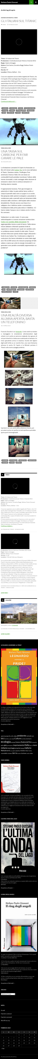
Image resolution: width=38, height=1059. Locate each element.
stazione (5, 462)
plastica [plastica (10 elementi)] (18, 750)
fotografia (13, 460)
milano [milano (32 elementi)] (4, 748)
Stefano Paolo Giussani (9, 2)
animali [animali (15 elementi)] (29, 736)
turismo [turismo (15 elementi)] (23, 753)
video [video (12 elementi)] (31, 753)
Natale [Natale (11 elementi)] (22, 748)
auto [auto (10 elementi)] (32, 736)
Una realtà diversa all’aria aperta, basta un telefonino (18, 318)
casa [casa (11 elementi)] (13, 738)
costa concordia (30, 108)
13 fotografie (15, 625)
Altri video (5, 593)
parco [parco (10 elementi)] (14, 750)
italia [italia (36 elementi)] (26, 745)
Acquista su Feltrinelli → (8, 724)
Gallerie (8, 600)
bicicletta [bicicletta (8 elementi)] (7, 738)
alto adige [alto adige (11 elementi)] (14, 736)
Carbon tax (6, 287)
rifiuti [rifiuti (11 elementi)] (26, 750)
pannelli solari (7, 291)
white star (26, 112)
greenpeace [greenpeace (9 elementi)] (10, 745)
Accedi (3, 1010)
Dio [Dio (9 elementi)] (22, 738)
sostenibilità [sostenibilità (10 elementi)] (4, 753)
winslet (19, 462)
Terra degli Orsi (6, 148)
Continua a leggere (7, 526)
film (4, 289)
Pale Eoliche (29, 289)
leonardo (21, 289)
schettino (11, 112)
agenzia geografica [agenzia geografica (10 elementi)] (6, 736)
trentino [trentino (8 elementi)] (19, 753)
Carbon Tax (18, 170)
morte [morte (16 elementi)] (18, 748)
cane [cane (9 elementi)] (10, 738)
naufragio (31, 110)
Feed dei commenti (6, 1017)
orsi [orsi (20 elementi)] (8, 750)
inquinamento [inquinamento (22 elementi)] (18, 745)
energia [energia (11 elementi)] (13, 742)
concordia (13, 108)
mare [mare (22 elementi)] (35, 745)
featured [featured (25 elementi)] (24, 742)
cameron (5, 108)
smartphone (32, 460)
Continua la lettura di (8, 101)
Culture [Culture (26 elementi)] (17, 738)
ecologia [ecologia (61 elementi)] (6, 741)
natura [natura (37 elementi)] (27, 747)
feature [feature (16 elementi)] (18, 742)
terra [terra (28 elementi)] (14, 753)
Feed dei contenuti (6, 1014)
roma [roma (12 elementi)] (30, 750)
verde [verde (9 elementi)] (28, 753)
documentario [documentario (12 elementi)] (27, 738)
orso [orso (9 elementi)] (11, 750)
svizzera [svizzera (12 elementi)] (10, 753)
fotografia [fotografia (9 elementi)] (34, 742)
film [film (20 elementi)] (30, 742)
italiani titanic (21, 110)
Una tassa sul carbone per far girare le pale (14, 154)
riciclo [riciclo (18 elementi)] (22, 750)
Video (16, 17)
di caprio (5, 110)
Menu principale (36, 2)
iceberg (12, 110)
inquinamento (11, 289)
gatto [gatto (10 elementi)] (2, 745)
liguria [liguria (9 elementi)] (31, 745)
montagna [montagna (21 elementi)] (12, 748)
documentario (23, 287)
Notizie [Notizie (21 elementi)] (4, 750)
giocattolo (22, 460)
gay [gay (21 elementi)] (5, 745)
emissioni (32, 287)
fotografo (19, 331)
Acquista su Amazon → (7, 888)
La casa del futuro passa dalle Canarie (12, 628)
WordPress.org (5, 1020)
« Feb (2, 1048)
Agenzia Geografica (7, 17)
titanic (18, 112)
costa (20, 108)
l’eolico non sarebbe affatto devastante (13, 222)
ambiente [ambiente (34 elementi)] (21, 735)
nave (4, 112)
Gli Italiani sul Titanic (19, 21)
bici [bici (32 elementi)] (2, 738)
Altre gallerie (6, 634)
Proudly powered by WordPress (8, 1056)
